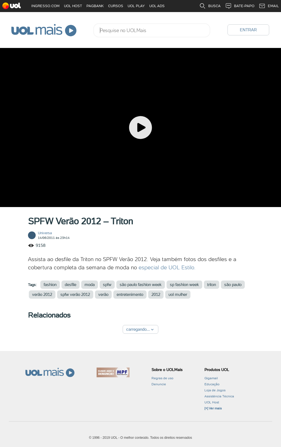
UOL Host (211, 402)
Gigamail (211, 378)
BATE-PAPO (239, 6)
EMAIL (269, 6)
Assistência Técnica (219, 396)
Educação (212, 384)
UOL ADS (157, 6)
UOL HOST (73, 6)
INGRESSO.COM (45, 6)
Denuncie (158, 384)
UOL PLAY (136, 6)
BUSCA (210, 6)
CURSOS (115, 6)
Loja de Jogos (215, 390)
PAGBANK (95, 6)
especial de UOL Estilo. (167, 267)
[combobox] (151, 30)
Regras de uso (162, 378)
